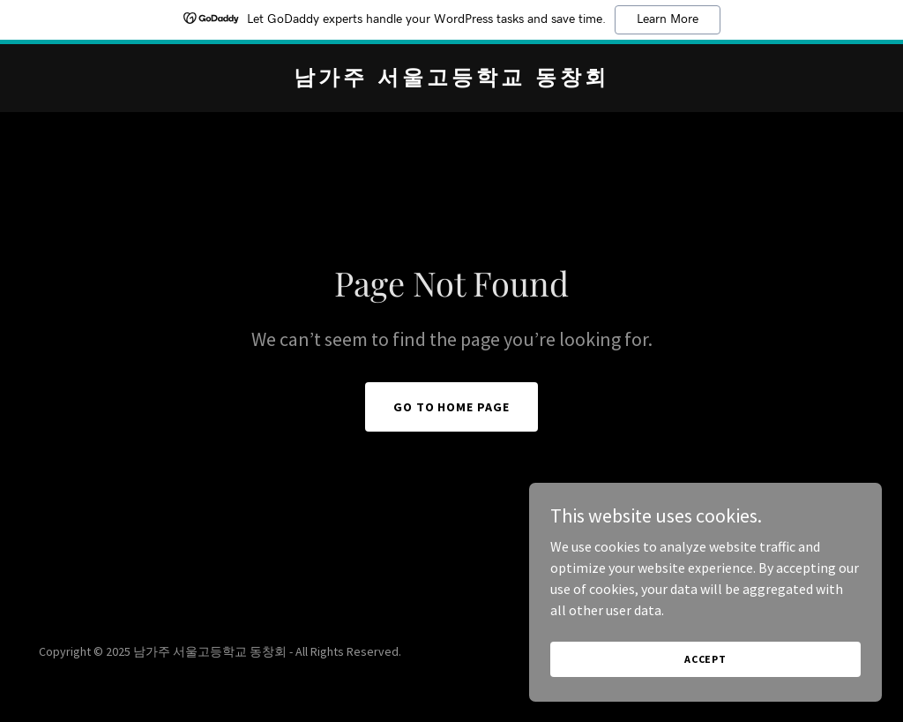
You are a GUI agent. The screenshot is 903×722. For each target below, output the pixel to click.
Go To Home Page (452, 407)
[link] (451, 79)
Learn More (667, 19)
